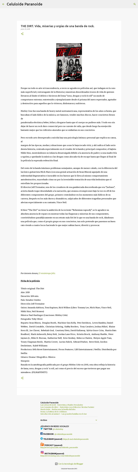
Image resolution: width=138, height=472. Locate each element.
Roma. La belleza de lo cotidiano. (53, 412)
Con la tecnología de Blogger (69, 464)
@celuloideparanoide (63, 434)
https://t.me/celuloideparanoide (76, 439)
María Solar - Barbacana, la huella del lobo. (58, 409)
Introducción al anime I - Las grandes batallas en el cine (63, 414)
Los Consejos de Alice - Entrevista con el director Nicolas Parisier (67, 407)
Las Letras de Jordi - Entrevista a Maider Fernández (61, 405)
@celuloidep (58, 429)
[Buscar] (45, 4)
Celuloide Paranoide (24, 4)
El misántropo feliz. (47, 273)
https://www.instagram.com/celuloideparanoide (60, 456)
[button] (22, 34)
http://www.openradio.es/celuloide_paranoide (59, 447)
